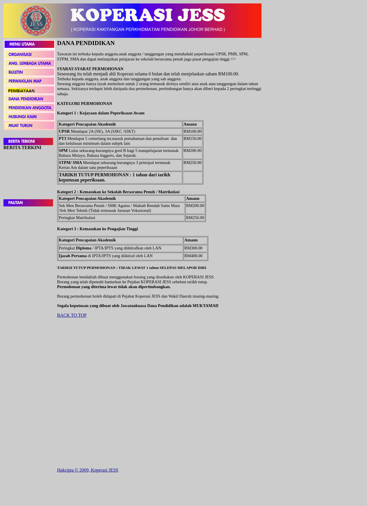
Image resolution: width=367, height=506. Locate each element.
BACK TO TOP (72, 315)
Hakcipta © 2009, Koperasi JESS (87, 470)
